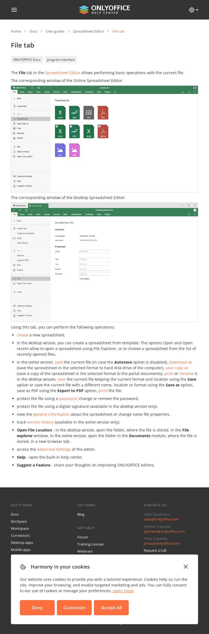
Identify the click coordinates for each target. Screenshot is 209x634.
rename (186, 373)
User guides (55, 31)
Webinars (85, 551)
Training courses (90, 544)
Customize (74, 608)
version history (40, 422)
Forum (82, 537)
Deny (37, 608)
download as (180, 362)
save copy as (176, 367)
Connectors (20, 535)
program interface (61, 59)
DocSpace (19, 521)
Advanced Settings (54, 449)
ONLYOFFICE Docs (27, 59)
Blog (80, 514)
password (68, 398)
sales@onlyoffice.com (161, 519)
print (168, 373)
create (22, 334)
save (59, 362)
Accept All (111, 608)
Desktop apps (22, 542)
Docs (33, 31)
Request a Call (155, 550)
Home (16, 31)
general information (51, 414)
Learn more (123, 590)
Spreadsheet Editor (88, 31)
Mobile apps (21, 549)
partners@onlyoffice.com (164, 531)
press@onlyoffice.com (162, 543)
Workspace (20, 528)
